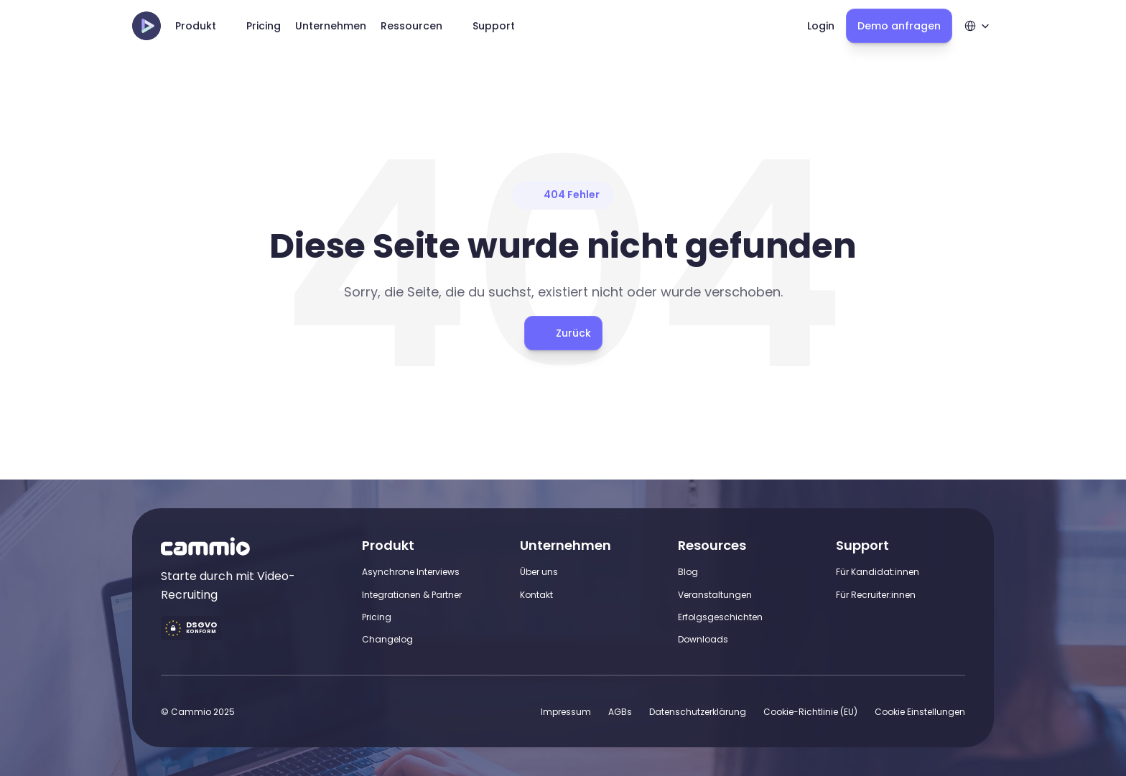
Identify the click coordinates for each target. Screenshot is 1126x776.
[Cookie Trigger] (920, 712)
